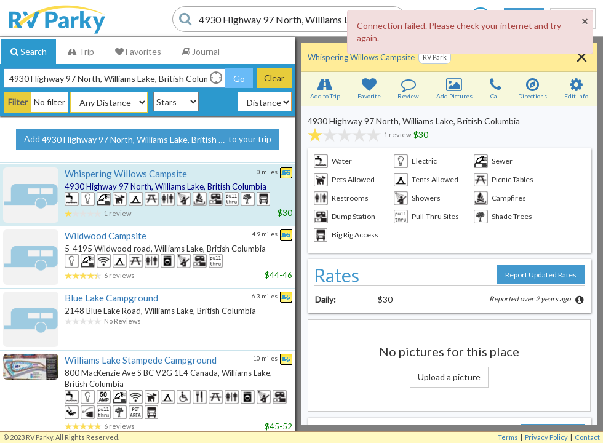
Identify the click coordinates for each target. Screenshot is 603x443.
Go (239, 78)
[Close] (585, 20)
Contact (587, 437)
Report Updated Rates (541, 274)
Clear (274, 78)
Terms (508, 437)
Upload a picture (449, 377)
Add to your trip (147, 140)
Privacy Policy (546, 437)
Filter (18, 102)
